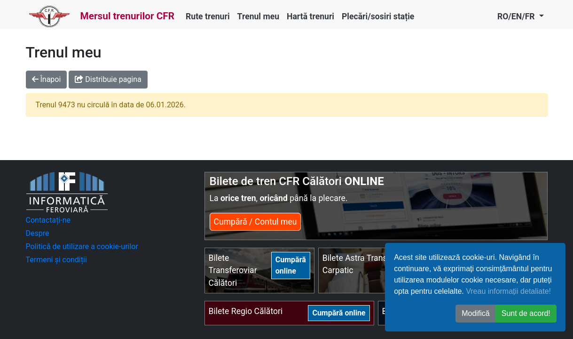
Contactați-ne (48, 220)
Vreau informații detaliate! (508, 291)
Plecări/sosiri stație (378, 16)
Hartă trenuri (310, 16)
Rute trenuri (208, 16)
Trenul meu (258, 16)
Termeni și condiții (56, 259)
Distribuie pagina (108, 79)
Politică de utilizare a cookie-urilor (82, 246)
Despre (37, 233)
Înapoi (46, 79)
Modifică (476, 313)
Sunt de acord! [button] (526, 313)
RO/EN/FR (517, 16)
